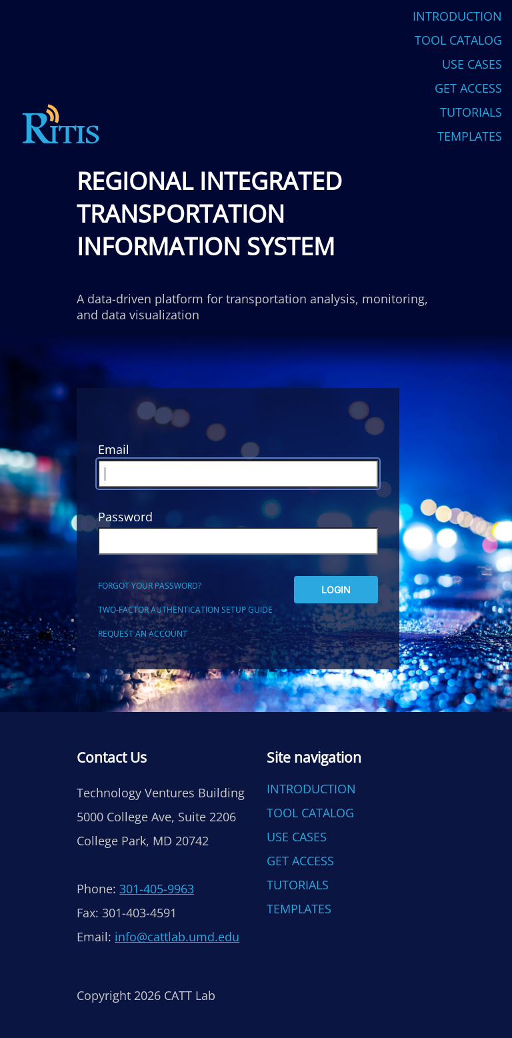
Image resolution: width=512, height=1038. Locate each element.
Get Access (468, 88)
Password (125, 517)
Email (113, 449)
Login (336, 589)
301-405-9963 (156, 889)
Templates (469, 136)
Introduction (457, 16)
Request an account (142, 633)
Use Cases (472, 64)
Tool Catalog (458, 40)
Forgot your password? (149, 585)
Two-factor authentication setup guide (185, 609)
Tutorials (471, 112)
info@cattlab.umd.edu (177, 937)
